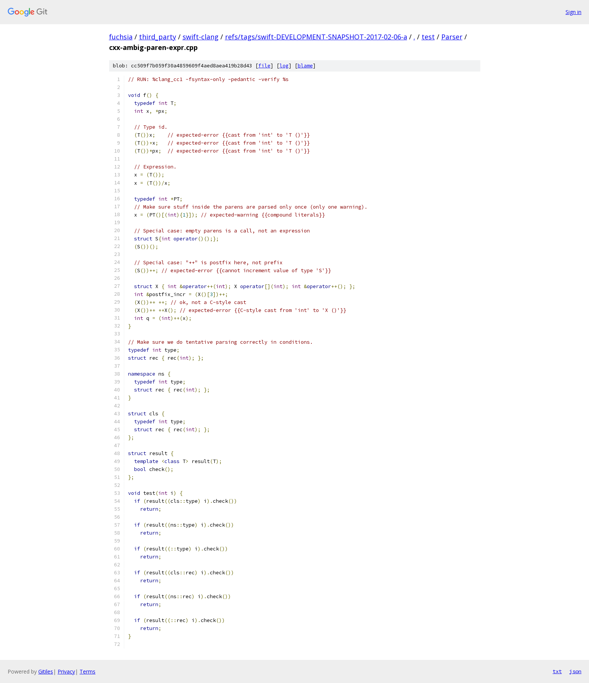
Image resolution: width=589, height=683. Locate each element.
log (284, 65)
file (264, 65)
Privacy (66, 671)
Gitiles (45, 671)
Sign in (573, 12)
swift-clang (201, 36)
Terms (87, 671)
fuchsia (121, 36)
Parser (451, 36)
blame (305, 65)
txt (557, 671)
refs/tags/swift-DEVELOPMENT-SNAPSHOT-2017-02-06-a (316, 36)
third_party (157, 36)
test (428, 36)
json (575, 671)
